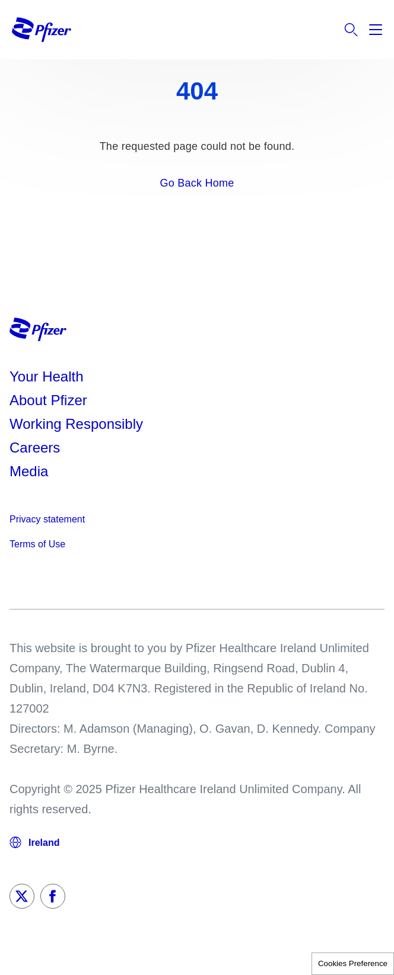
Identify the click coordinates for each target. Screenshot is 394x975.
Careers (34, 448)
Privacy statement (47, 519)
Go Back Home (197, 183)
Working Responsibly (76, 424)
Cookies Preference (352, 963)
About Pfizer (48, 400)
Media (28, 471)
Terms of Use (37, 544)
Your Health (46, 376)
